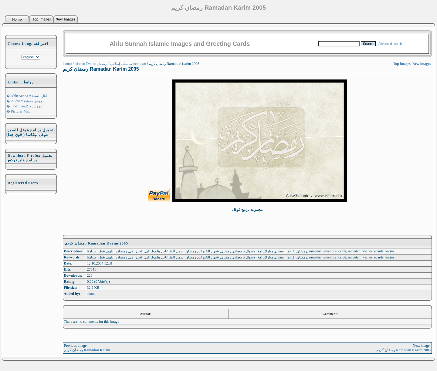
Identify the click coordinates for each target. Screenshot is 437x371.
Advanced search (390, 44)
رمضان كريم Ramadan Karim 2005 (403, 350)
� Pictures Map (18, 111)
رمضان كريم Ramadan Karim (87, 350)
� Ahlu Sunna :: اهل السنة (26, 96)
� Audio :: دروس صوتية (24, 101)
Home (67, 64)
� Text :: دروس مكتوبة (24, 106)
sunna (91, 294)
